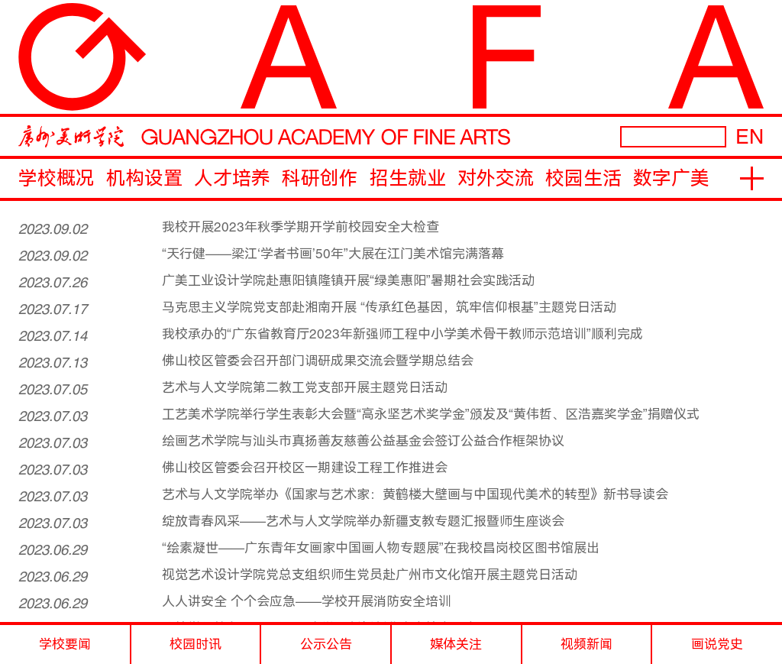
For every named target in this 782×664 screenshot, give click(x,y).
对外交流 (495, 178)
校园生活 (583, 178)
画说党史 (717, 644)
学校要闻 (65, 644)
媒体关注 (456, 644)
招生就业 (408, 178)
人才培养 (232, 178)
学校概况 (56, 178)
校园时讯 (195, 644)
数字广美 (671, 178)
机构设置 (144, 178)
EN (749, 136)
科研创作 (320, 178)
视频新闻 (586, 644)
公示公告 (326, 644)
